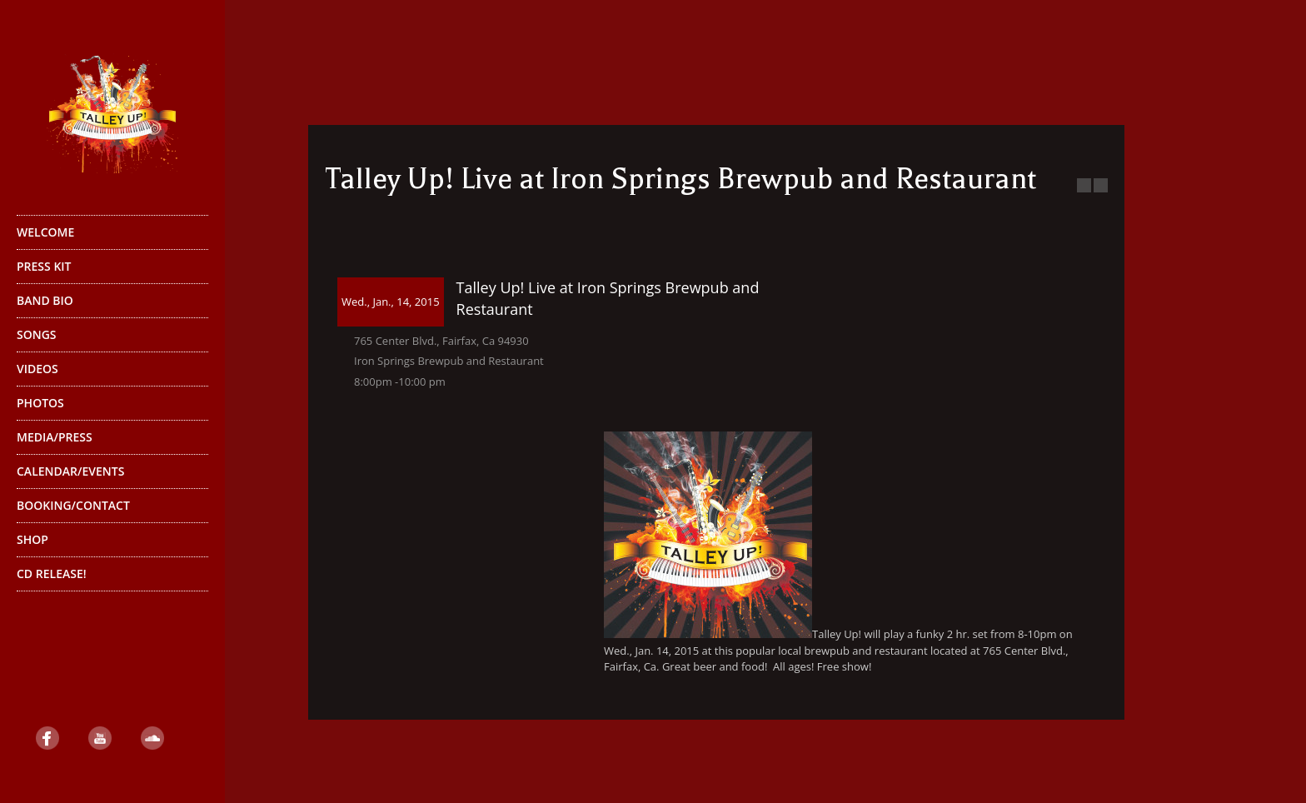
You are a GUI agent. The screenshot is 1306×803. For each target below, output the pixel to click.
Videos (37, 369)
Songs (37, 334)
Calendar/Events (70, 471)
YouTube (100, 738)
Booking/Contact (73, 505)
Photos (40, 403)
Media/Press (54, 437)
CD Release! (52, 573)
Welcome (45, 232)
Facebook (47, 738)
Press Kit (44, 266)
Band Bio (110, 304)
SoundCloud (152, 738)
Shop (110, 543)
